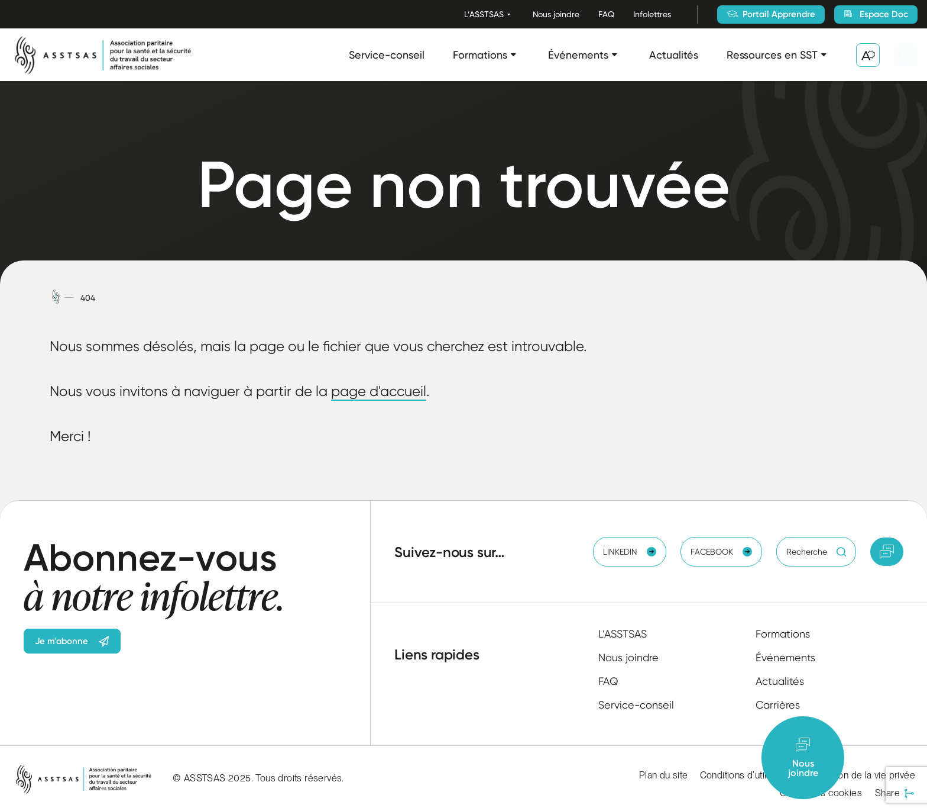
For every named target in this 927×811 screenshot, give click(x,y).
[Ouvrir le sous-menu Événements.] (614, 55)
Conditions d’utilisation (747, 775)
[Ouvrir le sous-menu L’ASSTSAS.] (509, 14)
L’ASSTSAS (484, 14)
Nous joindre (556, 14)
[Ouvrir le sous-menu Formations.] (513, 55)
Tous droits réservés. (299, 778)
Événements (578, 55)
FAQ (606, 14)
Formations (480, 55)
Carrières (778, 705)
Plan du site (663, 775)
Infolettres (652, 14)
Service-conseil (386, 55)
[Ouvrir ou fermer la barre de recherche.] (906, 55)
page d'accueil (378, 391)
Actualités (673, 55)
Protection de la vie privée (860, 775)
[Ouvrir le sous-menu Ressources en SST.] (824, 55)
